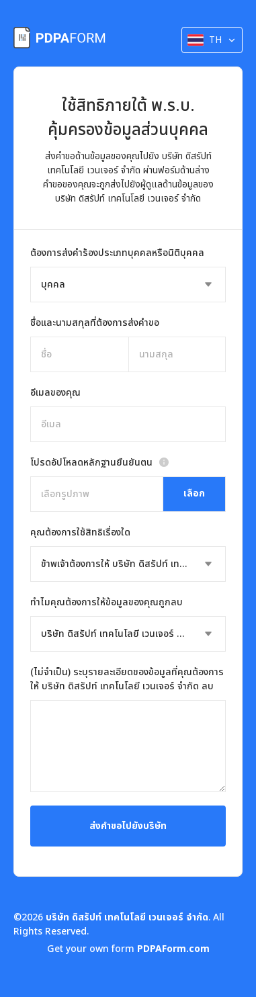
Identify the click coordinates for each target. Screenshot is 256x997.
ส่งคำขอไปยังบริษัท (128, 826)
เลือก (194, 493)
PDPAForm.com (173, 949)
